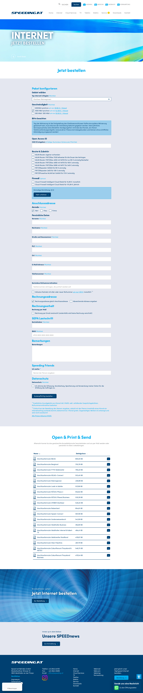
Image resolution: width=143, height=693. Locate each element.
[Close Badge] (22, 683)
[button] (139, 676)
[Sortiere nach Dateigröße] (92, 453)
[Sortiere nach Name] (54, 453)
